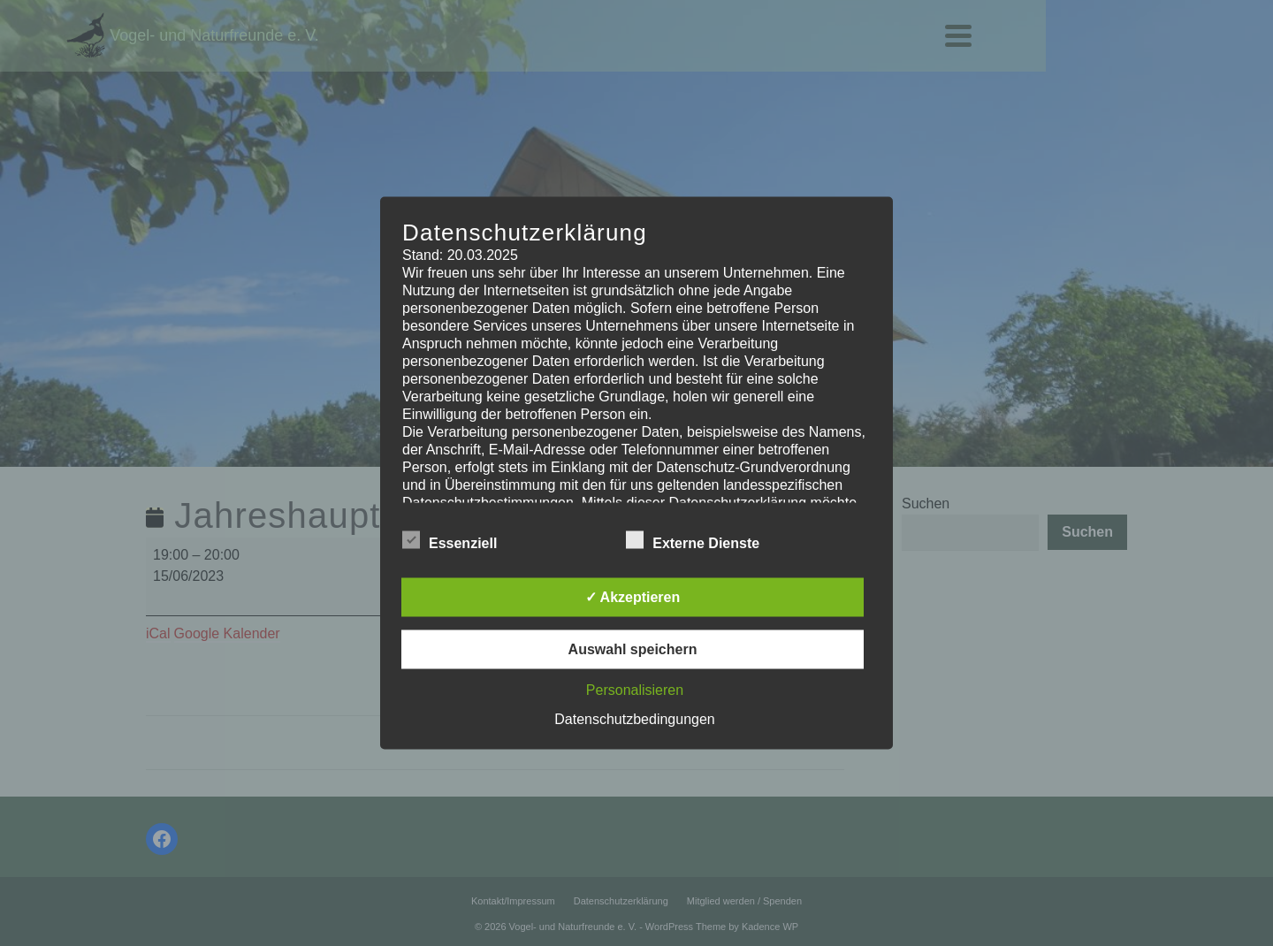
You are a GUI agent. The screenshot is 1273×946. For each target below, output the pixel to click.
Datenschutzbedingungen (634, 719)
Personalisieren (634, 690)
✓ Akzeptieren (633, 597)
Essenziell (449, 540)
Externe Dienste (692, 540)
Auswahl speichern (632, 649)
